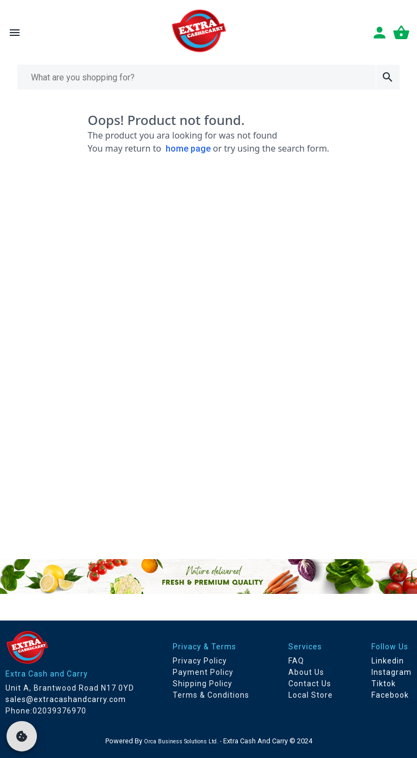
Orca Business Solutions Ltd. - (183, 741)
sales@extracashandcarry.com (65, 699)
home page (188, 148)
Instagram (391, 672)
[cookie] (22, 736)
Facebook (390, 695)
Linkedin (387, 660)
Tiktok (383, 683)
